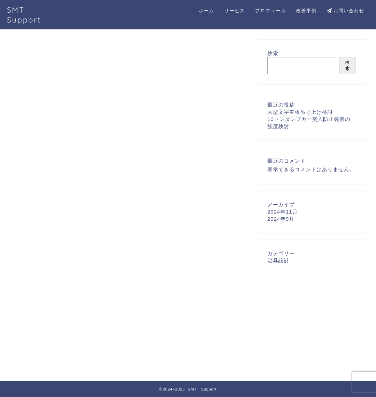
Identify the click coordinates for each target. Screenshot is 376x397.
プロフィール (270, 11)
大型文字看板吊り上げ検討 (300, 112)
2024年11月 (282, 212)
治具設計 (52, 363)
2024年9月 (280, 219)
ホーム (206, 11)
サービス (234, 11)
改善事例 (306, 11)
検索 (272, 53)
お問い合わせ (345, 11)
